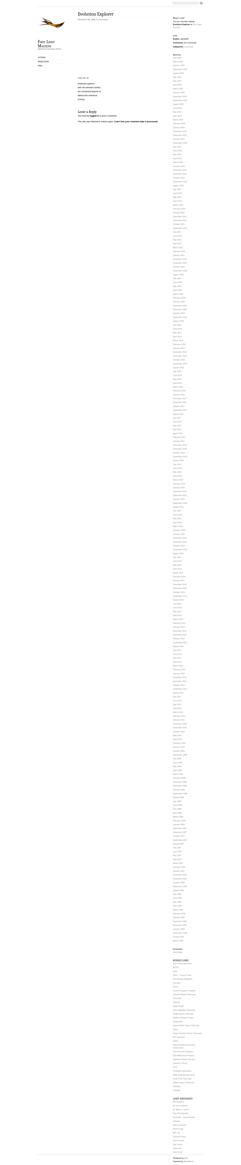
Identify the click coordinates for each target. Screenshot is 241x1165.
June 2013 (177, 608)
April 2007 (177, 859)
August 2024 (178, 104)
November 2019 (180, 309)
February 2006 (179, 913)
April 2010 (177, 739)
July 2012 (177, 650)
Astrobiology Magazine (183, 979)
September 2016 (180, 457)
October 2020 (179, 267)
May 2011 (177, 704)
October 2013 (179, 592)
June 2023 (177, 151)
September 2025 (180, 69)
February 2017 (179, 437)
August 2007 (178, 844)
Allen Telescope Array (182, 963)
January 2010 (179, 747)
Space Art (177, 1148)
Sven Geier (178, 1152)
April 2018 (177, 383)
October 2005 (179, 929)
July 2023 (177, 147)
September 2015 (180, 503)
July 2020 (177, 278)
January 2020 (179, 302)
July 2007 (177, 848)
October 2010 (179, 732)
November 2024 (180, 96)
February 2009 (179, 778)
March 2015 (178, 526)
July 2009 (177, 759)
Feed (40, 66)
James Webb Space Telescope (186, 1025)
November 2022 (180, 174)
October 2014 (179, 546)
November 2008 (180, 786)
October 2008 (179, 790)
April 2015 (177, 522)
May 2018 (177, 379)
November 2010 (180, 728)
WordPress (188, 1161)
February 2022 (179, 209)
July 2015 (177, 511)
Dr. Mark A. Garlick (181, 1109)
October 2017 (179, 406)
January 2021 (179, 255)
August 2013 (178, 600)
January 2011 (179, 720)
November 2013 (180, 588)
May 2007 (177, 855)
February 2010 (179, 743)
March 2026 (178, 62)
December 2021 (180, 216)
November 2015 (180, 495)
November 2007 (180, 832)
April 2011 (177, 708)
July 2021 (177, 232)
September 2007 (180, 840)
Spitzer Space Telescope (183, 1082)
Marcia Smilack (179, 1125)
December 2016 (180, 445)
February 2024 (179, 123)
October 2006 (179, 883)
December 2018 (180, 352)
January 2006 (179, 917)
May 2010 (177, 735)
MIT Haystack (179, 1037)
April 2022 (177, 201)
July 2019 (177, 325)
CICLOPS (177, 998)
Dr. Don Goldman (180, 1106)
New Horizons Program (183, 1052)
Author (42, 57)
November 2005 (180, 925)
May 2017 (177, 426)
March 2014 (178, 573)
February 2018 (179, 391)
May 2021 (177, 240)
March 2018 (178, 387)
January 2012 (179, 673)
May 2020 (177, 286)
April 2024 (177, 116)
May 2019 (177, 333)
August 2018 (178, 367)
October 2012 (179, 638)
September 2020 (180, 271)
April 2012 (177, 662)
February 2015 (179, 530)
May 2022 (177, 197)
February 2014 (179, 577)
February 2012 (179, 669)
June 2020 (177, 282)
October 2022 (179, 178)
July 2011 (177, 697)
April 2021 (177, 243)
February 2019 (179, 344)
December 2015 (180, 491)
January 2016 (179, 488)
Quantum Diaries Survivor (184, 1059)
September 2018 (180, 364)
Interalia (176, 1121)
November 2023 (180, 135)
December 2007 (180, 828)
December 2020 (180, 259)
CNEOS (176, 1002)
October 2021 (179, 224)
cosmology (188, 47)
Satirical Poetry (179, 1137)
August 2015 (178, 507)
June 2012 (177, 654)
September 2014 (180, 549)
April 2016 (177, 476)
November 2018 (180, 356)
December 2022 (180, 170)
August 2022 (178, 186)
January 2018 (179, 395)
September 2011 (180, 689)
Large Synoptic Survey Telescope (187, 1033)
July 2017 (177, 418)
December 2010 (180, 724)
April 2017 (177, 429)
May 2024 (177, 112)
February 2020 (179, 298)
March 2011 (178, 712)
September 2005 (180, 933)
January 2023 (179, 166)
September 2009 (180, 755)
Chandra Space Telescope (184, 994)
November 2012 (180, 635)
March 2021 (178, 247)
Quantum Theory (180, 1063)
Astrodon (177, 983)
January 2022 (179, 213)
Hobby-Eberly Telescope (183, 1014)
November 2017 (180, 402)
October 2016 (179, 453)
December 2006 (180, 875)
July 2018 (177, 371)
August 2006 (178, 890)
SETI (175, 1067)
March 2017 (178, 433)
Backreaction (178, 1102)
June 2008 (177, 805)
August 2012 (178, 646)
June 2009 (177, 763)
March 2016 (178, 480)
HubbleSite (178, 1022)
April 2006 (177, 906)
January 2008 (179, 824)
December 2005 (180, 921)
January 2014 (179, 580)
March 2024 (178, 120)
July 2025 (177, 77)
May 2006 (177, 902)
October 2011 (179, 685)
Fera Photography (181, 1113)
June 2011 (177, 701)
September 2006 (180, 886)
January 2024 (179, 127)
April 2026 (177, 58)
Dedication (43, 61)
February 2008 (179, 821)
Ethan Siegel (178, 1006)
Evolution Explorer (96, 14)
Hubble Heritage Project (183, 1018)
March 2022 (178, 205)
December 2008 (180, 782)
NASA (175, 1041)
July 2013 (177, 604)
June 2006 (177, 898)
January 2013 (179, 627)
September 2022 (180, 182)
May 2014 (177, 565)
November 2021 (180, 220)
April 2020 (177, 290)
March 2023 (178, 162)
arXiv (175, 971)
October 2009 (179, 751)
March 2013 (178, 619)
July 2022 (177, 189)
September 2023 (180, 143)
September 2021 (180, 228)
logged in (94, 116)
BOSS (175, 987)
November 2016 (180, 449)
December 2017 (180, 398)
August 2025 (178, 73)
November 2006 (180, 879)
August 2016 (178, 460)
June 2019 (177, 329)
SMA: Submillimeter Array (184, 1075)
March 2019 (178, 340)
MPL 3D (176, 1133)
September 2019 (180, 317)
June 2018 (177, 375)
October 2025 (179, 65)
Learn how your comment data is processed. (136, 121)
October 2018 (179, 360)
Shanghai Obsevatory (182, 1071)
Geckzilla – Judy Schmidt (184, 1117)
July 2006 (177, 894)
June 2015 (177, 515)
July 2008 (177, 801)
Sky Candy (177, 1144)
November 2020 (180, 263)
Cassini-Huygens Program (184, 991)
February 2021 (179, 251)
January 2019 (179, 348)
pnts (186, 1158)
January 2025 (179, 92)
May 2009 (177, 766)
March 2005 (178, 941)
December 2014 (180, 538)
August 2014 (178, 553)
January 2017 (179, 441)
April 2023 (177, 158)
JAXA (175, 1029)
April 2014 (177, 569)
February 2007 (179, 867)
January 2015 (179, 534)
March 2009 (178, 774)
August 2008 (178, 797)
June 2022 (177, 193)
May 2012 (177, 658)
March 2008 (178, 817)
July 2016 (177, 464)
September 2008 (180, 793)
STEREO (177, 1086)
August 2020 (178, 275)
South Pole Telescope (182, 1079)
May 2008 (177, 809)
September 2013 (180, 596)
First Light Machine (46, 43)
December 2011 (180, 677)
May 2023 (177, 154)
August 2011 (178, 693)
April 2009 (177, 770)
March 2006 (178, 910)
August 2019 (178, 321)
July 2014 (177, 557)
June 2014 (177, 561)
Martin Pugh (178, 1129)
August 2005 (178, 937)
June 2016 (177, 468)
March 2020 (178, 294)
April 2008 (177, 813)
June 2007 (177, 852)
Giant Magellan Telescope (184, 1010)
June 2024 (177, 108)
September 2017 (180, 410)
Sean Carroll (178, 1140)
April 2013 (177, 615)
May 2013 (177, 612)
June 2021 (177, 236)
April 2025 (177, 85)
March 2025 (178, 89)
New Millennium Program (184, 1055)
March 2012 (178, 666)
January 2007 (179, 871)
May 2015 (177, 518)
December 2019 (180, 306)
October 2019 (179, 313)
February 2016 (179, 484)
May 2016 (177, 472)
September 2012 (180, 642)
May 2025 (177, 81)
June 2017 (177, 422)
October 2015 (179, 499)
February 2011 (179, 716)
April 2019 (177, 337)
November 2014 (180, 542)
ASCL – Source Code (182, 975)
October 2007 (179, 836)
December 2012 (180, 631)
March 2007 (178, 863)
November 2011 (180, 681)
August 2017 (178, 414)
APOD (176, 967)
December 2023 (180, 131)
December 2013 (180, 584)
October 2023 (179, 139)
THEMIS (176, 1090)
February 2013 (179, 623)
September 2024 (180, 100)
